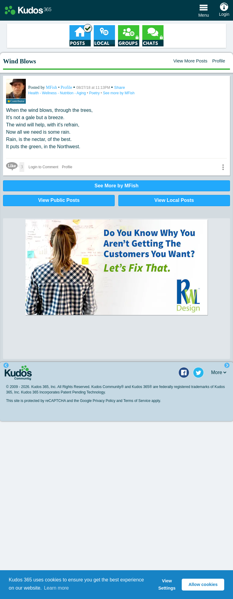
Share (119, 87)
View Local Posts (174, 200)
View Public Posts (59, 200)
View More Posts (190, 60)
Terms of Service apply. (142, 401)
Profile (218, 60)
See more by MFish (118, 93)
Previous (6, 366)
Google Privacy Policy (97, 401)
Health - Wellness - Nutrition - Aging (57, 93)
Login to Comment (43, 167)
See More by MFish (117, 185)
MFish (52, 87)
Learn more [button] (56, 588)
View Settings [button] (167, 584)
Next (227, 366)
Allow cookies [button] (203, 584)
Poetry (95, 93)
